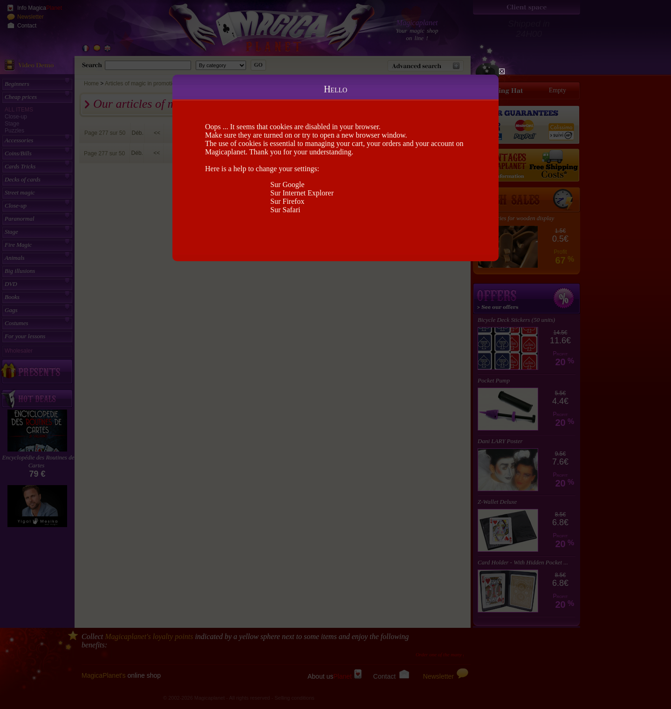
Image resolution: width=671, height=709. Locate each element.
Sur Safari (285, 210)
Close (502, 71)
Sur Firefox (287, 201)
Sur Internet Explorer (302, 193)
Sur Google (287, 184)
